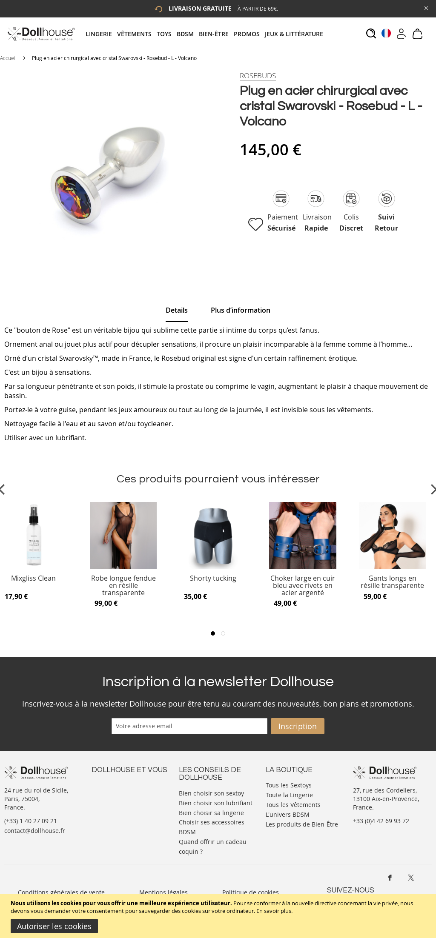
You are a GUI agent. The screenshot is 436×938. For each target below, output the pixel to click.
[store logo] (40, 33)
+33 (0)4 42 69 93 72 (381, 821)
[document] (219, 916)
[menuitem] (101, 34)
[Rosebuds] (258, 76)
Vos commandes (115, 810)
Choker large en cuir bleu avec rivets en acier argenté (302, 585)
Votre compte (110, 793)
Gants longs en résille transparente (392, 582)
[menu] (207, 34)
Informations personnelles (129, 801)
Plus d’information (240, 310)
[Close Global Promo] (425, 7)
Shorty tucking (213, 579)
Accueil (8, 57)
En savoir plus (273, 911)
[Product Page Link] (123, 567)
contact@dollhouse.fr (34, 831)
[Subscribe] (297, 726)
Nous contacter (113, 784)
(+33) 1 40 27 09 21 (30, 821)
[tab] (207, 34)
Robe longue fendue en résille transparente (123, 585)
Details (177, 310)
